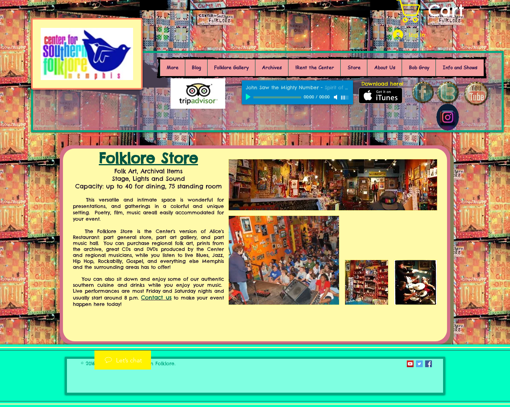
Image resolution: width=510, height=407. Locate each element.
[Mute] (336, 97)
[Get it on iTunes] (380, 96)
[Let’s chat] (122, 360)
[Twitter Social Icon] (419, 363)
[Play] (249, 97)
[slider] (345, 98)
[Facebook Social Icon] (428, 363)
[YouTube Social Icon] (410, 363)
